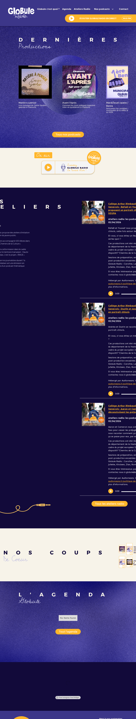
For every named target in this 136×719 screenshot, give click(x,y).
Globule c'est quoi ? (48, 9)
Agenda (66, 9)
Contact (123, 9)
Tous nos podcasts (68, 134)
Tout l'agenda (68, 631)
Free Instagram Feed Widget (67, 697)
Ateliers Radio (82, 9)
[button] (104, 9)
